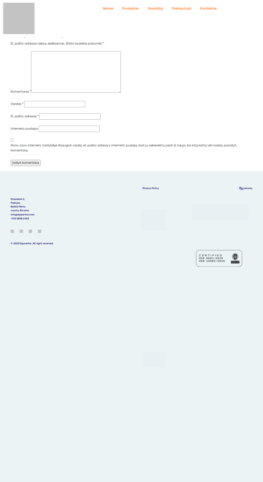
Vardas (17, 104)
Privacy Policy (150, 188)
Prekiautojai (181, 8)
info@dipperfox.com (23, 215)
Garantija (155, 8)
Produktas (130, 8)
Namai (108, 8)
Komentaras (21, 91)
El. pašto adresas (25, 116)
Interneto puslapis (24, 128)
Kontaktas (208, 8)
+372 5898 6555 (20, 218)
